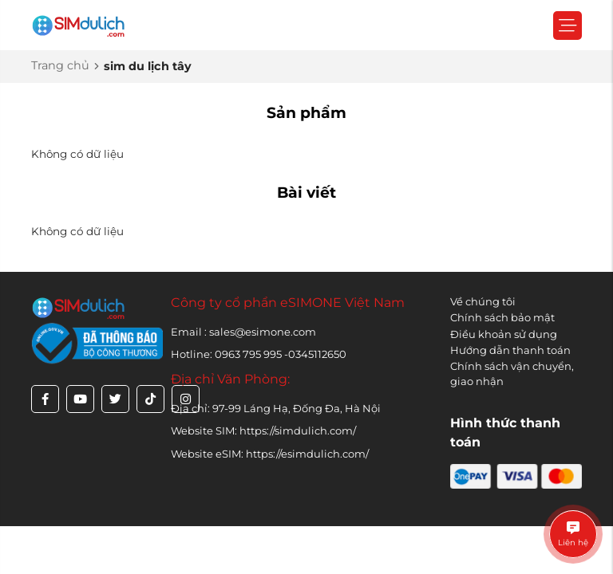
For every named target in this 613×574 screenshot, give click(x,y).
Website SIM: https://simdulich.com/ (263, 430)
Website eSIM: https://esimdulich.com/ (270, 453)
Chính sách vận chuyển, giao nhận (512, 374)
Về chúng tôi (483, 301)
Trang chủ (60, 65)
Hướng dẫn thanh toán (510, 350)
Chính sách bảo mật (502, 317)
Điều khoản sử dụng (503, 334)
